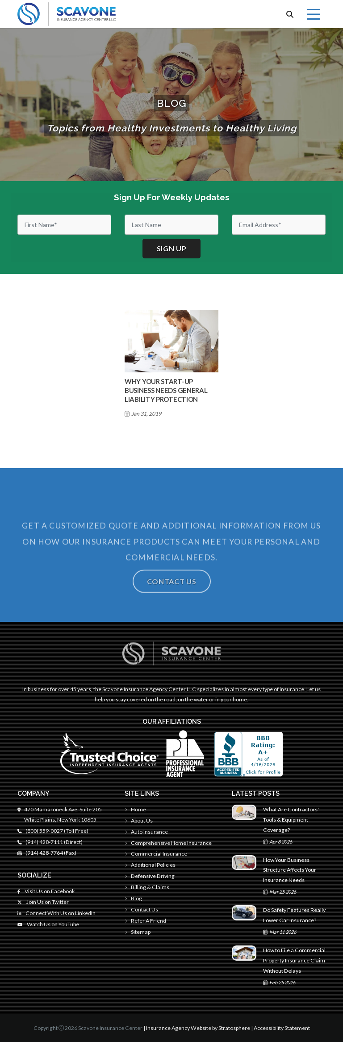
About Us (139, 820)
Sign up (172, 248)
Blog (133, 898)
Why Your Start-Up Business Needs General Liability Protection (166, 390)
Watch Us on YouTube (48, 924)
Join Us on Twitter (43, 902)
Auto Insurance (146, 831)
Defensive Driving (150, 876)
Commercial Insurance (156, 853)
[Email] (279, 225)
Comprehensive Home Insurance (168, 843)
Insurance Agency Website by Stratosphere (198, 1028)
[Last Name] (171, 225)
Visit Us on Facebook (46, 891)
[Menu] (313, 14)
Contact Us (172, 592)
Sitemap (138, 931)
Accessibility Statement (282, 1028)
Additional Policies (150, 864)
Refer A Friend (145, 920)
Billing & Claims (147, 887)
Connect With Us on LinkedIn (56, 913)
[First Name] (64, 225)
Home (135, 809)
